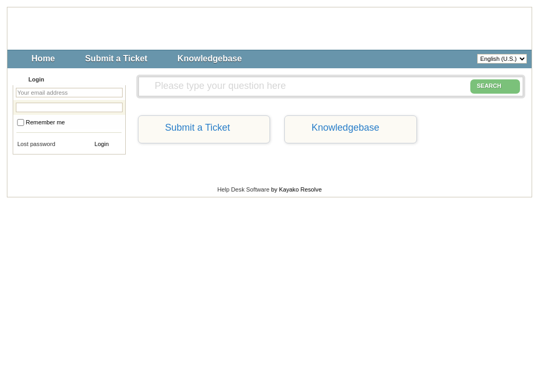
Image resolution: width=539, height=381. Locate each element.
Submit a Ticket (116, 58)
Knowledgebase (210, 58)
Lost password (36, 144)
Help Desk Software (243, 189)
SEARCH (495, 86)
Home (43, 58)
